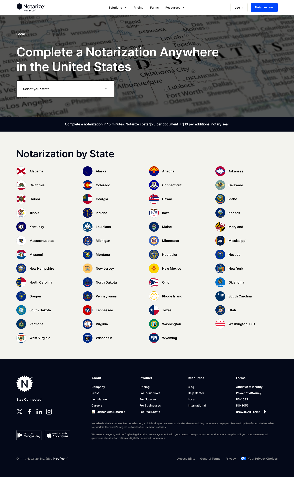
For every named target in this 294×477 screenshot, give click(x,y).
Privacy (230, 458)
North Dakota (106, 282)
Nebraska (169, 254)
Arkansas (235, 171)
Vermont (36, 324)
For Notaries (148, 399)
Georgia (102, 199)
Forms (154, 7)
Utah (232, 310)
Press (95, 393)
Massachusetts (41, 241)
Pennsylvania (106, 296)
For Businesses (150, 405)
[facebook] (29, 412)
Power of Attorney (248, 393)
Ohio (165, 282)
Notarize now (264, 7)
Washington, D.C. (242, 324)
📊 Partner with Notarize (108, 411)
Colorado (103, 185)
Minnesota (170, 241)
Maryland (235, 227)
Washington (171, 324)
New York (235, 268)
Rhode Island (172, 296)
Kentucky (36, 227)
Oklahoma (236, 282)
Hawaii (167, 199)
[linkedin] (39, 412)
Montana (103, 254)
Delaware (235, 185)
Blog (191, 387)
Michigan (103, 241)
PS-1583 (242, 399)
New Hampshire (41, 268)
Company (98, 387)
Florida (34, 199)
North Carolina (40, 282)
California (37, 185)
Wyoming (169, 338)
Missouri (36, 254)
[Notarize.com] (24, 383)
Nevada (234, 254)
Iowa (165, 213)
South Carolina (240, 296)
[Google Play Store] (28, 435)
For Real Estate (150, 411)
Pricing (139, 7)
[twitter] (19, 412)
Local (191, 399)
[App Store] (57, 435)
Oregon (35, 296)
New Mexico (171, 268)
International (197, 405)
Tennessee (104, 310)
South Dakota (40, 310)
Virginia (102, 324)
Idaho (232, 199)
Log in (239, 7)
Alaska (101, 171)
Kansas (234, 213)
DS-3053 (242, 405)
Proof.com (60, 458)
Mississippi (237, 241)
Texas (167, 310)
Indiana (101, 213)
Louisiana (103, 227)
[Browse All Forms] (251, 412)
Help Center (196, 393)
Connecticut (172, 185)
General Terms (210, 458)
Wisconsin (104, 338)
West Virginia (39, 338)
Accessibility (186, 458)
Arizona (168, 171)
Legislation (99, 399)
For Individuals (150, 393)
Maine (167, 227)
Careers (96, 405)
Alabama (36, 171)
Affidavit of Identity (249, 387)
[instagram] (49, 412)
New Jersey (105, 268)
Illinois (34, 213)
